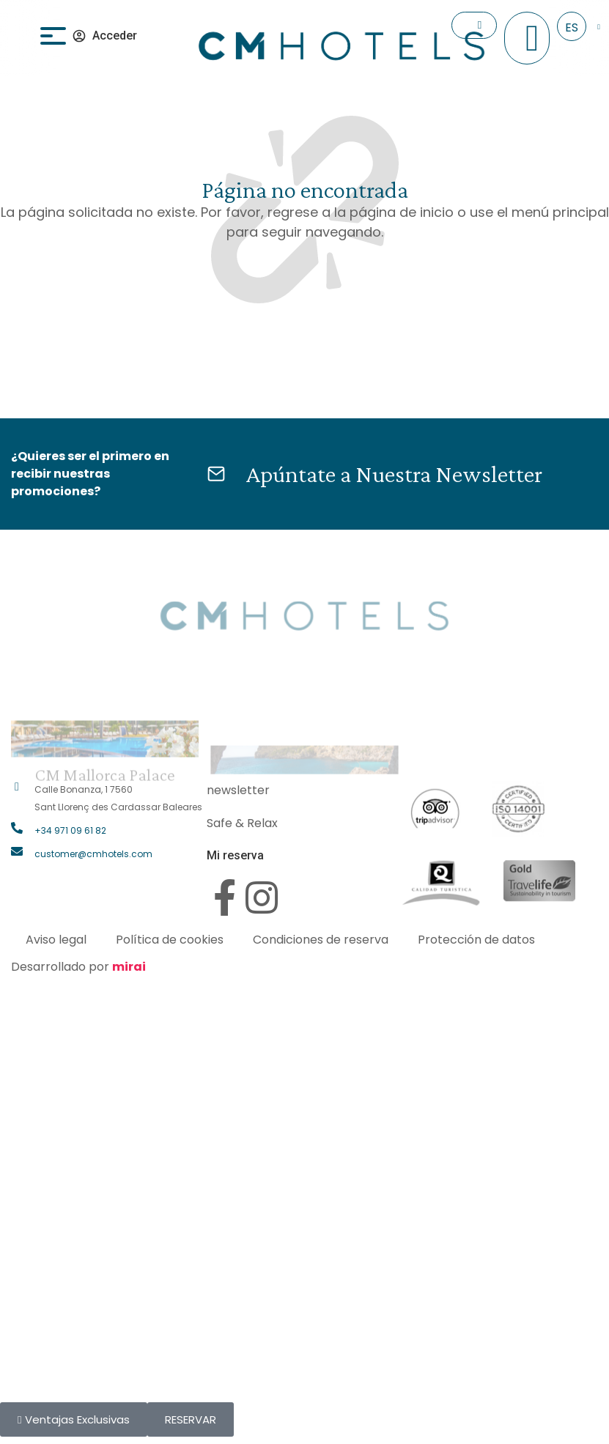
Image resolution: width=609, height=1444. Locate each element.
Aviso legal (56, 939)
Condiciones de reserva (320, 939)
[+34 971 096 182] (532, 38)
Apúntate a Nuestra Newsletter (394, 473)
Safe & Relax (242, 823)
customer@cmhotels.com (93, 854)
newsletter (238, 790)
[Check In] (479, 25)
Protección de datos (476, 939)
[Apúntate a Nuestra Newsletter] (216, 474)
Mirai (129, 966)
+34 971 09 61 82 (70, 830)
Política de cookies (170, 939)
